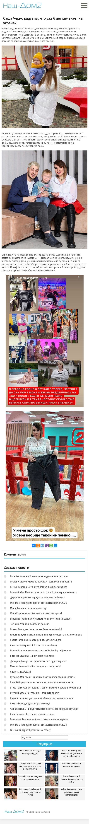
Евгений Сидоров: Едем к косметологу (30, 730)
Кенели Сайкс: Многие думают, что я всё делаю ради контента (43, 592)
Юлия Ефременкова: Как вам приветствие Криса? (36, 613)
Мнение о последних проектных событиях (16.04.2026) (38, 724)
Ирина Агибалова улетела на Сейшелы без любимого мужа (41, 698)
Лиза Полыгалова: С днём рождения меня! (32, 655)
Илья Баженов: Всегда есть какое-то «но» (32, 714)
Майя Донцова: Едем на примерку (28, 608)
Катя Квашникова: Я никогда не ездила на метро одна (39, 576)
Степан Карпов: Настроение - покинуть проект (34, 692)
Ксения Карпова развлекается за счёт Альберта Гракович (40, 650)
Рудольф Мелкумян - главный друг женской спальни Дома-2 (42, 677)
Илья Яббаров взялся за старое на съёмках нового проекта (41, 682)
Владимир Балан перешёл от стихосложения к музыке (39, 719)
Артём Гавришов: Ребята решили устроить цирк (35, 639)
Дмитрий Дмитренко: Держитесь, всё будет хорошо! (38, 661)
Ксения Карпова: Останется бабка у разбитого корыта (38, 586)
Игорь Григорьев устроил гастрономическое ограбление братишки (45, 687)
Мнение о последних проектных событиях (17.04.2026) (38, 602)
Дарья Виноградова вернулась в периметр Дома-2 (37, 597)
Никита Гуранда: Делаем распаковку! (30, 703)
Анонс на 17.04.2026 (20, 671)
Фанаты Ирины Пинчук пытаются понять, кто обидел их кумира (44, 708)
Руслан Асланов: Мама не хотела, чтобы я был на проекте (41, 581)
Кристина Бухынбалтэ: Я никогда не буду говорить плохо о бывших (46, 634)
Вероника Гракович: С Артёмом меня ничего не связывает (41, 618)
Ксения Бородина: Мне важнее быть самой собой (36, 629)
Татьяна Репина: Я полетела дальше (29, 624)
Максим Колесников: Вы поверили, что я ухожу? (35, 666)
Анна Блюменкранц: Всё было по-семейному (33, 645)
